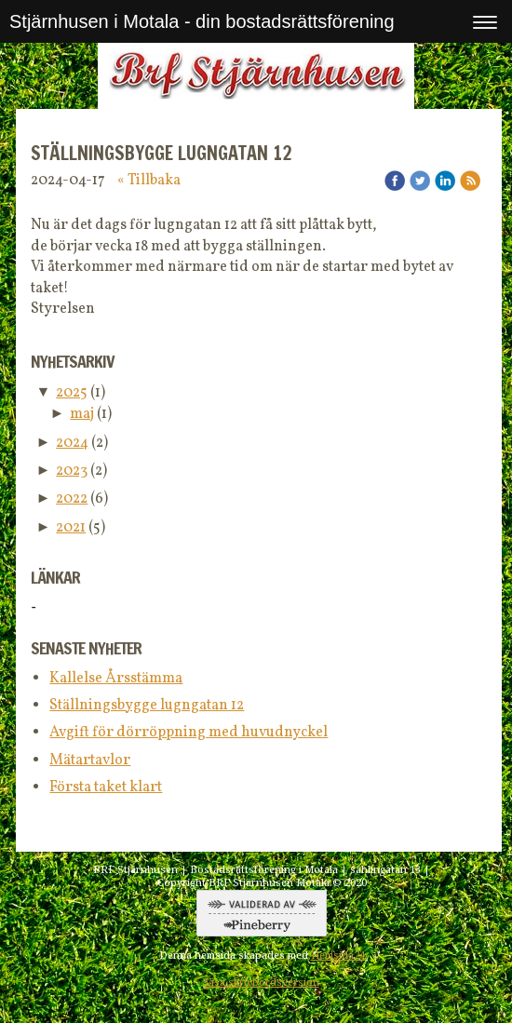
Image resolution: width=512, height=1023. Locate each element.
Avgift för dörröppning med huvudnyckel (188, 732)
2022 (72, 499)
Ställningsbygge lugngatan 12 (146, 705)
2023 (72, 471)
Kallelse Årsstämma (115, 678)
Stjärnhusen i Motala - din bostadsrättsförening (202, 21)
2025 (72, 393)
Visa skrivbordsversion (262, 982)
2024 (72, 443)
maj (82, 414)
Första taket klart (105, 787)
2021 (71, 528)
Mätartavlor (89, 760)
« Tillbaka (149, 180)
